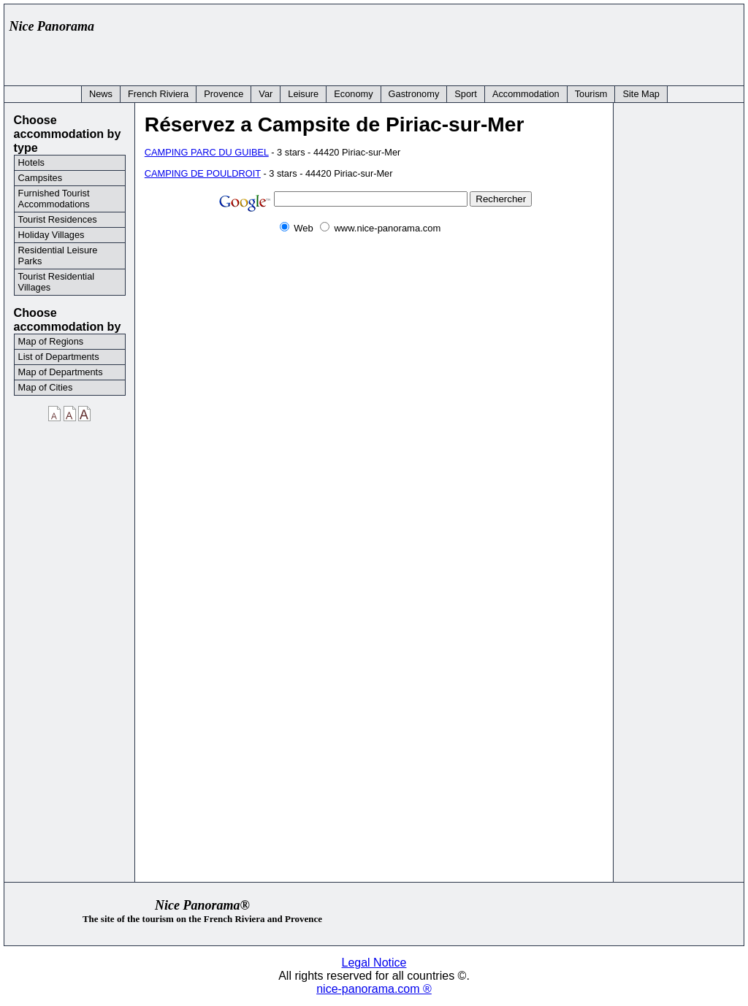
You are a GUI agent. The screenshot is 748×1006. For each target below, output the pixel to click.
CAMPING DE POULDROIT (203, 173)
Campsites (40, 177)
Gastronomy (414, 93)
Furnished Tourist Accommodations (54, 199)
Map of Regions (51, 341)
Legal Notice (374, 962)
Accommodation (526, 93)
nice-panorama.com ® (374, 989)
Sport (465, 93)
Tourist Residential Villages (56, 282)
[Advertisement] (472, 41)
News (100, 93)
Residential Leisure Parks (58, 255)
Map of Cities (45, 387)
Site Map (641, 93)
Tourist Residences (57, 219)
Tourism (591, 93)
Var (265, 93)
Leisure (303, 93)
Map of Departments (60, 371)
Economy (353, 93)
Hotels (31, 162)
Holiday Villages (51, 234)
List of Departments (58, 356)
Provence (223, 93)
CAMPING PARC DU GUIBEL (207, 152)
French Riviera (158, 93)
